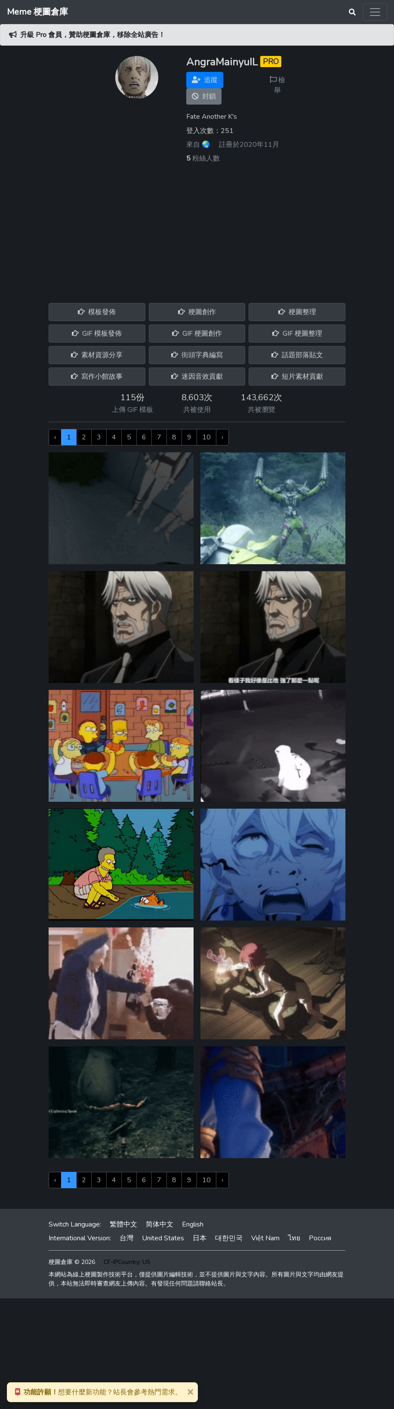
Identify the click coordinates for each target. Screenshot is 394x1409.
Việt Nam (265, 1238)
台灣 (126, 1238)
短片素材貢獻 (297, 376)
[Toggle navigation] (375, 12)
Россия (320, 1238)
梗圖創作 (197, 312)
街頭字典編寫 (197, 355)
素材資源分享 (97, 355)
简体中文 (159, 1224)
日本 (199, 1238)
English (192, 1224)
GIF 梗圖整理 (297, 333)
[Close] (190, 1391)
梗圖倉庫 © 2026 (72, 1262)
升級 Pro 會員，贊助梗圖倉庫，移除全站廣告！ (92, 35)
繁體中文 (123, 1224)
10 (206, 437)
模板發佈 (97, 312)
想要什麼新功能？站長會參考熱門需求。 (97, 1392)
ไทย (294, 1238)
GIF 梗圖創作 (197, 333)
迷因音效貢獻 (197, 376)
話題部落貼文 (297, 355)
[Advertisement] (197, 228)
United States (163, 1238)
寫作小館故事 (97, 376)
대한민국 (229, 1238)
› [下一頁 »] (222, 437)
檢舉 (277, 85)
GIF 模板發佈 (97, 333)
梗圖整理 (297, 312)
